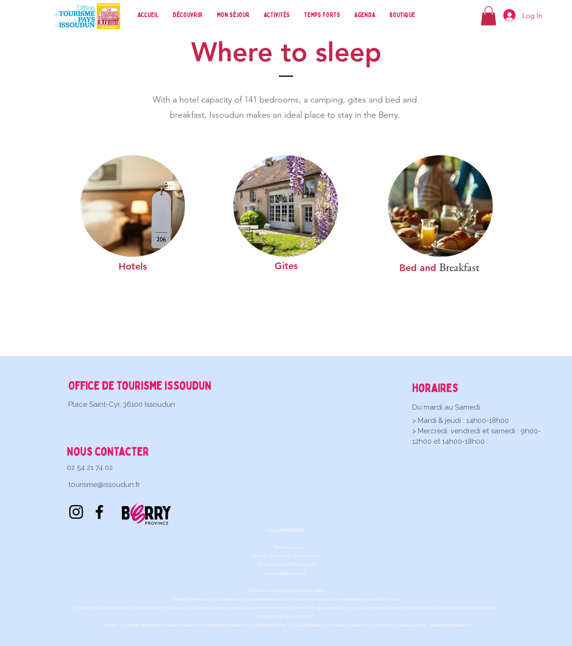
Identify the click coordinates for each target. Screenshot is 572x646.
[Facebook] (99, 512)
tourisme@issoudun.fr (104, 484)
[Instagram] (76, 512)
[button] (488, 16)
